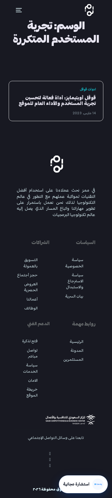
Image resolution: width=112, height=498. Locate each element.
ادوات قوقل (88, 89)
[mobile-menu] (15, 10)
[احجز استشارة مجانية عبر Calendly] (83, 484)
